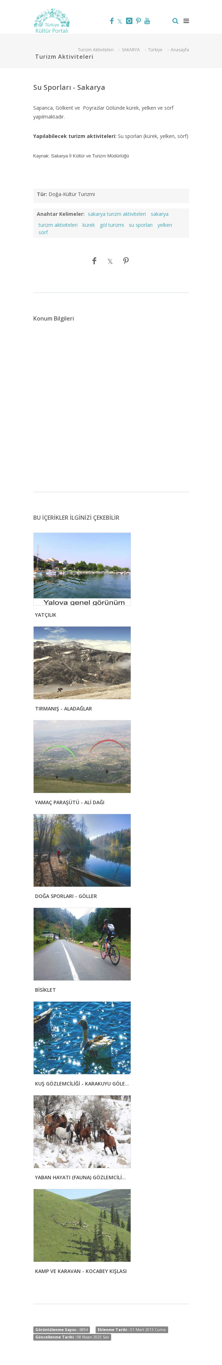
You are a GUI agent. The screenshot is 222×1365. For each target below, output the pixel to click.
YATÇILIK (45, 614)
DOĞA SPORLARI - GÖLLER (66, 896)
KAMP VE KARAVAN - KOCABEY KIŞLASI (81, 1271)
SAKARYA (131, 50)
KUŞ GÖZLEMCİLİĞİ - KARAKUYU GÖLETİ (82, 1083)
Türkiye (155, 50)
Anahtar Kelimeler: (61, 214)
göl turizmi (112, 224)
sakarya (160, 214)
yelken (165, 224)
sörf (43, 232)
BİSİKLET (45, 989)
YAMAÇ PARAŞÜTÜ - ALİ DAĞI (69, 802)
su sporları (141, 224)
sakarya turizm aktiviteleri (117, 214)
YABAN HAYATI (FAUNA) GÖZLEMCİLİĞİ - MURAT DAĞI (99, 1177)
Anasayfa (180, 50)
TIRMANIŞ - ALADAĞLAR (63, 708)
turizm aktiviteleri (58, 224)
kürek (88, 224)
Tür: (42, 194)
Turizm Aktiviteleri (96, 50)
